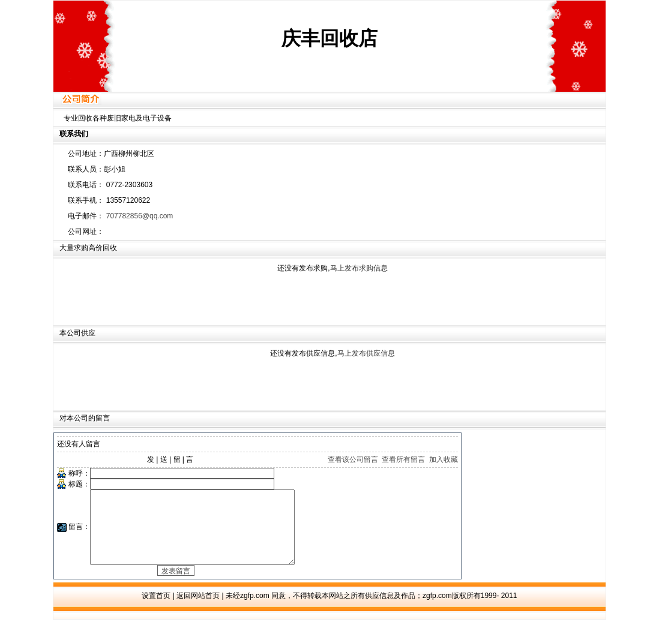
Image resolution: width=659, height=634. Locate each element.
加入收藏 (443, 459)
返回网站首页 (198, 610)
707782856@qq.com (139, 216)
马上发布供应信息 (366, 353)
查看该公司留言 (353, 459)
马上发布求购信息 (359, 268)
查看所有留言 (403, 459)
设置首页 (156, 610)
